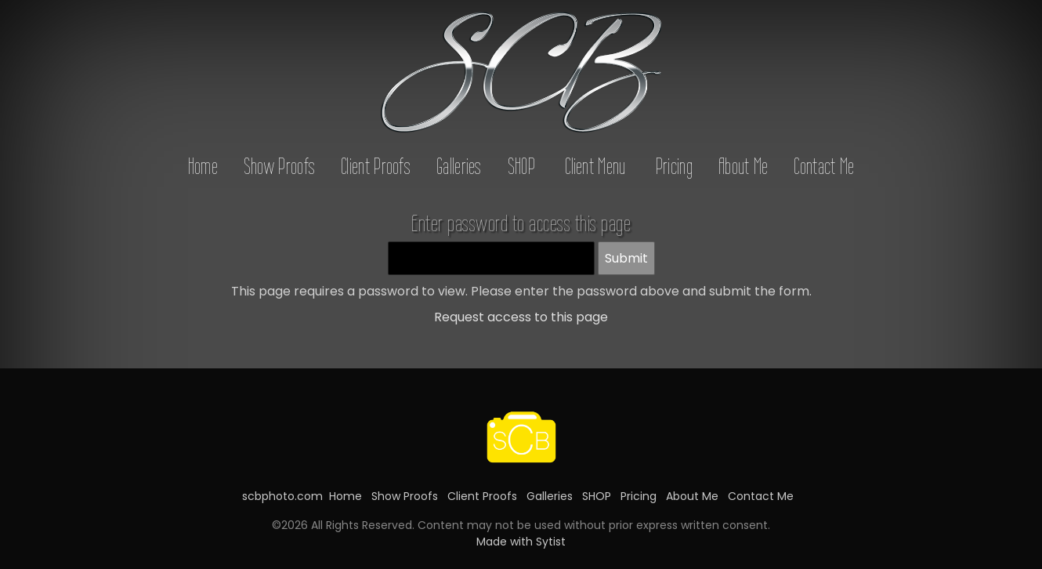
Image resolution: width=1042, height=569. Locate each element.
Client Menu (595, 166)
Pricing (674, 166)
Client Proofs (376, 166)
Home (203, 166)
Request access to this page (521, 317)
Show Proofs (279, 166)
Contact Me (824, 166)
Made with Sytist (521, 541)
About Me (743, 166)
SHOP (521, 166)
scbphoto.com (282, 496)
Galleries (459, 166)
